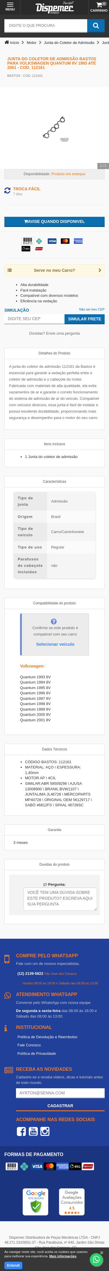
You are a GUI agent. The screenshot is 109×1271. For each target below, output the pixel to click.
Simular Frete (84, 319)
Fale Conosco (29, 1045)
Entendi (13, 1265)
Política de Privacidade (36, 1053)
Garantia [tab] (54, 830)
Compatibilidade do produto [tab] (54, 603)
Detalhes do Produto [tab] (54, 353)
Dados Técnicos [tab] (54, 749)
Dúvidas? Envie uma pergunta (54, 333)
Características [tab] (54, 482)
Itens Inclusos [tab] (54, 444)
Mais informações (62, 1256)
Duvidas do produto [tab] (54, 864)
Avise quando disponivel (54, 221)
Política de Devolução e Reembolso (47, 1037)
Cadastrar (60, 1105)
